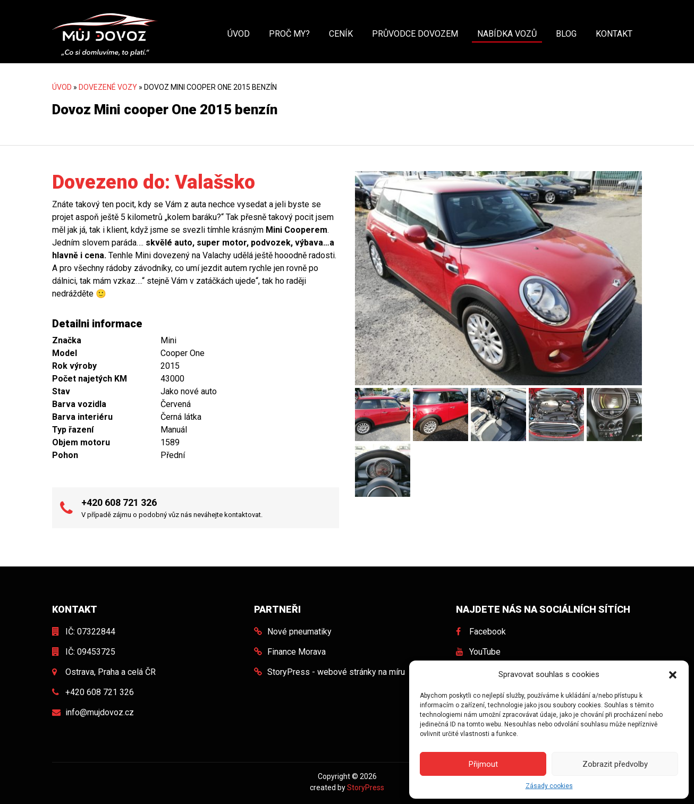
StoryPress (365, 787)
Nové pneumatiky (299, 632)
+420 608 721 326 (119, 502)
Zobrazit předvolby (615, 764)
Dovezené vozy (108, 87)
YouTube (485, 652)
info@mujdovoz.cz (99, 712)
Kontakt (614, 34)
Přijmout (483, 764)
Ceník (341, 34)
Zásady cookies (549, 786)
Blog (566, 34)
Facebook (487, 632)
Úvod (238, 34)
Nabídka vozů (507, 34)
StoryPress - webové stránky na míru (336, 672)
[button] (672, 674)
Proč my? (289, 34)
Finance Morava (296, 652)
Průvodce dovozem (415, 34)
